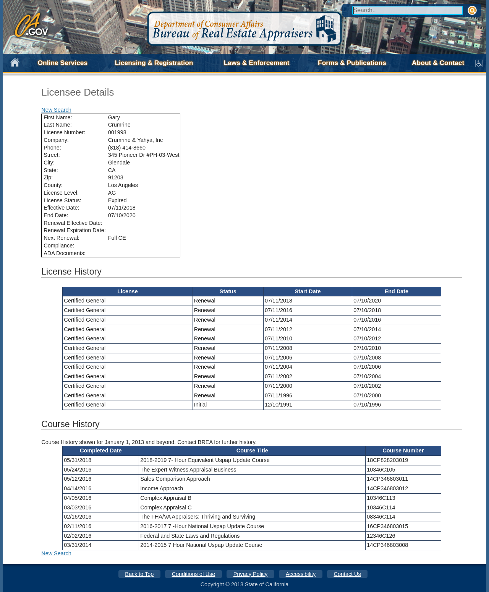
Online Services (63, 63)
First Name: (58, 117)
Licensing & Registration (154, 63)
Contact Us (347, 574)
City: (49, 162)
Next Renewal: (61, 238)
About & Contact (438, 63)
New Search (56, 110)
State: (51, 170)
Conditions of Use (193, 574)
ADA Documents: (65, 253)
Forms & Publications (352, 63)
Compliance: (59, 245)
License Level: (61, 193)
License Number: (64, 132)
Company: (56, 140)
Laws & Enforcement (256, 63)
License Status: (62, 200)
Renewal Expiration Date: (74, 230)
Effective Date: (61, 208)
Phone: (52, 148)
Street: (52, 155)
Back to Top (139, 574)
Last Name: (58, 125)
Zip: (48, 177)
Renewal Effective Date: (73, 223)
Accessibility (301, 574)
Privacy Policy (250, 574)
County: (53, 185)
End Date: (56, 215)
